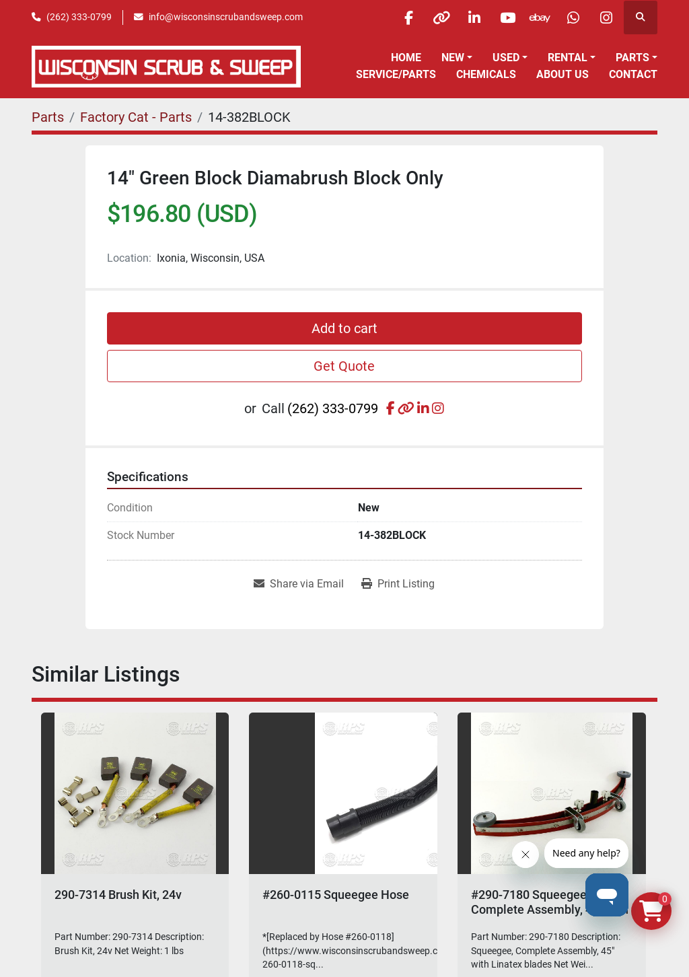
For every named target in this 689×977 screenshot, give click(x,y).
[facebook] (399, 17)
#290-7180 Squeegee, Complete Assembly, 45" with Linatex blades (549, 909)
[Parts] (48, 117)
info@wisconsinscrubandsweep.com (226, 16)
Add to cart (344, 328)
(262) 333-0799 (79, 16)
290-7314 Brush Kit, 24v (118, 895)
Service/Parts (396, 74)
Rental (567, 57)
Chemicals (486, 74)
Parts (632, 57)
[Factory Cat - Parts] (136, 117)
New (452, 57)
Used (506, 57)
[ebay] (537, 17)
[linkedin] (468, 17)
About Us (562, 74)
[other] (434, 17)
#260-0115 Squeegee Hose (335, 895)
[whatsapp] (571, 17)
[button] (456, 58)
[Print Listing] (398, 584)
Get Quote (344, 366)
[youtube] (502, 17)
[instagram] (605, 17)
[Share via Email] (299, 584)
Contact (633, 74)
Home (406, 57)
